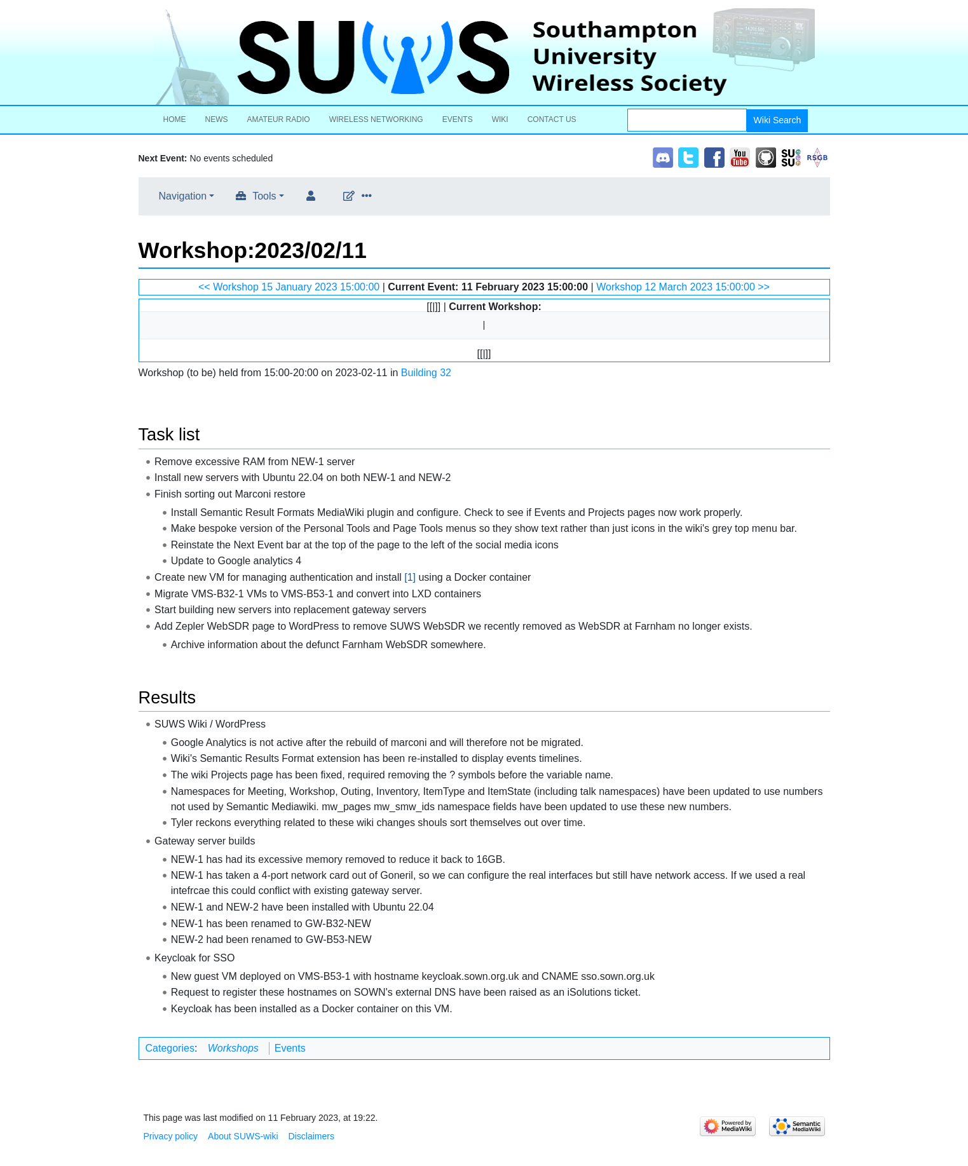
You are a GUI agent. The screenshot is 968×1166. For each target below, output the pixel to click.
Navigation (183, 196)
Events (457, 119)
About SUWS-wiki (243, 1136)
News (216, 119)
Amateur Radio (278, 119)
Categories (170, 1048)
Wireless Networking (376, 119)
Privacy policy (171, 1136)
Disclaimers (311, 1136)
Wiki (500, 119)
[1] (410, 577)
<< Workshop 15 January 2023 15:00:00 (288, 286)
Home (174, 119)
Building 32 (426, 372)
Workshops (233, 1048)
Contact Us (552, 119)
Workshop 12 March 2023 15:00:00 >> (683, 286)
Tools (264, 196)
